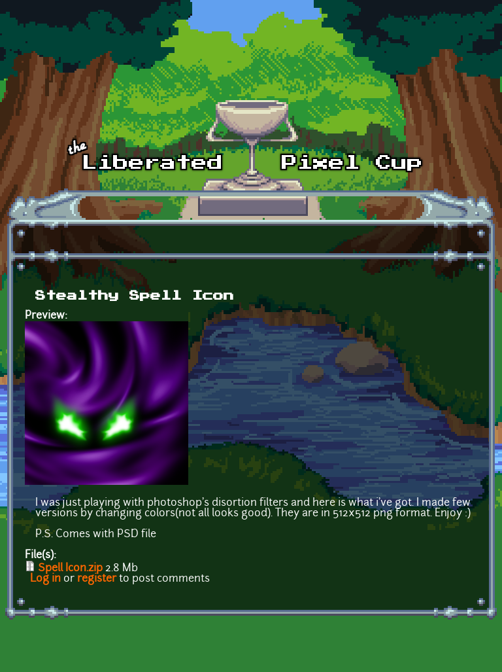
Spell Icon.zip (70, 568)
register (96, 579)
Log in (45, 579)
